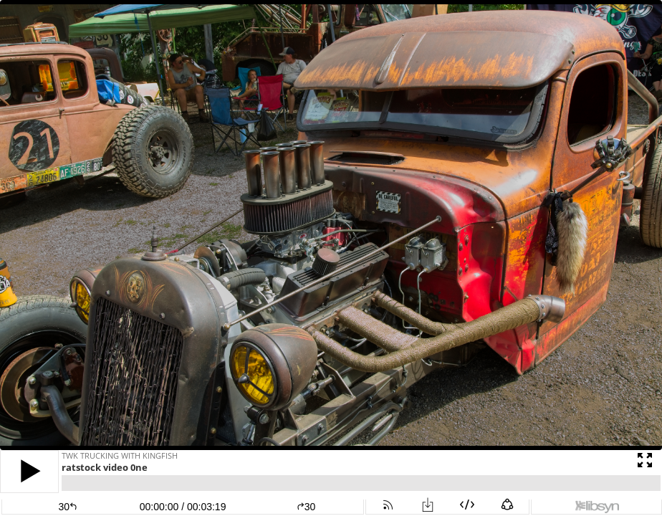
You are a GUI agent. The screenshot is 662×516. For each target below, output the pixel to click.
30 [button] (306, 506)
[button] (29, 471)
